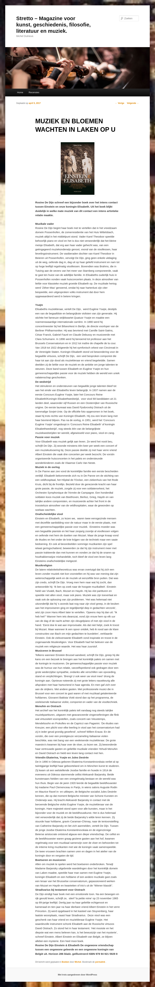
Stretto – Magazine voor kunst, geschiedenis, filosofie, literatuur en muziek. (53, 24)
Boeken (65, 962)
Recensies (34, 92)
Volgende (133, 103)
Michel (78, 962)
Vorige (119, 103)
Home (20, 92)
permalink (100, 962)
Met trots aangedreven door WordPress (77, 975)
